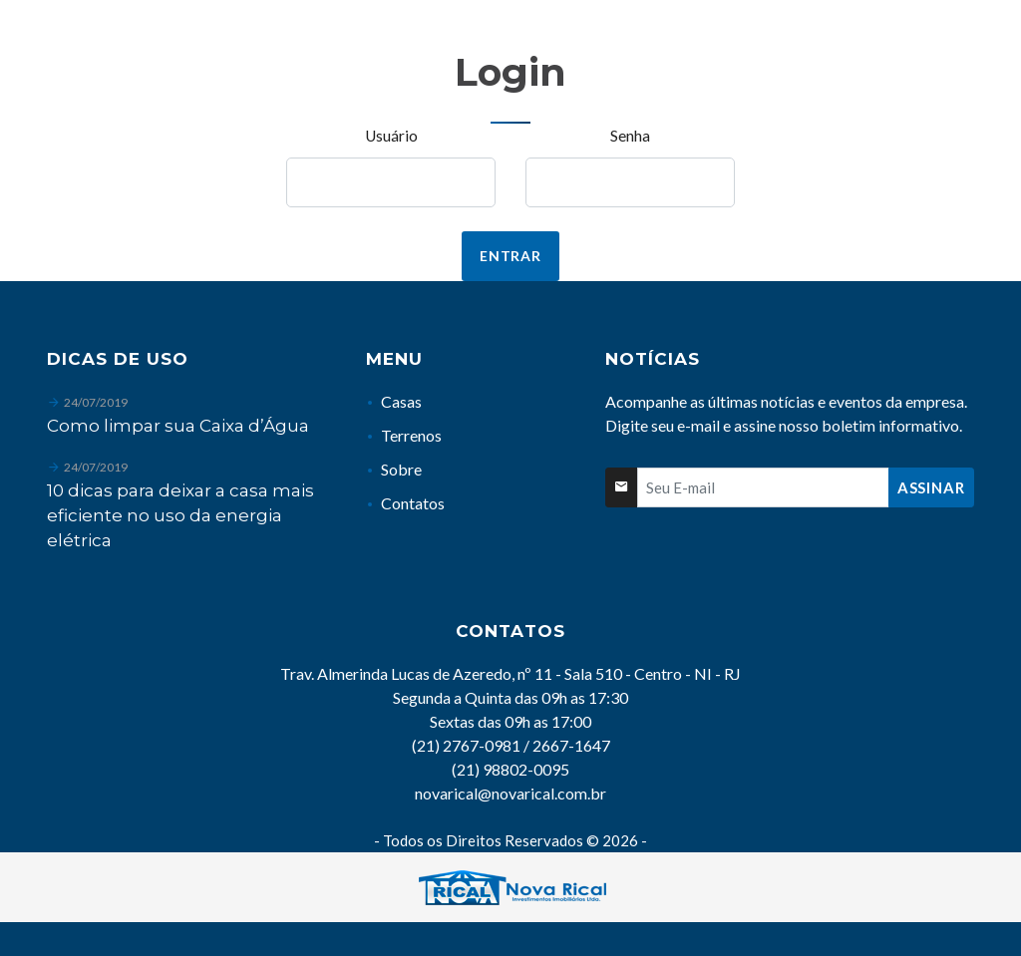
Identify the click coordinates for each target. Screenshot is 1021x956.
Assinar (931, 487)
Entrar (510, 255)
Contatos (413, 502)
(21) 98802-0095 (510, 769)
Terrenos (411, 435)
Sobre (401, 469)
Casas (401, 401)
